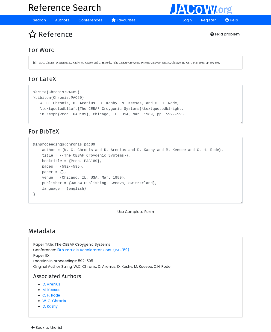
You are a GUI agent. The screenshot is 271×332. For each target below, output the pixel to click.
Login (187, 20)
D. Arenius (51, 284)
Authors (62, 20)
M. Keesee (51, 289)
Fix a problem (225, 34)
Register (208, 20)
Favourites (124, 20)
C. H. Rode (51, 295)
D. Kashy (50, 306)
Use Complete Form (135, 211)
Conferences (90, 20)
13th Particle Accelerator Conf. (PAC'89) (93, 250)
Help (231, 20)
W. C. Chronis (54, 300)
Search (39, 20)
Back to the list (46, 327)
